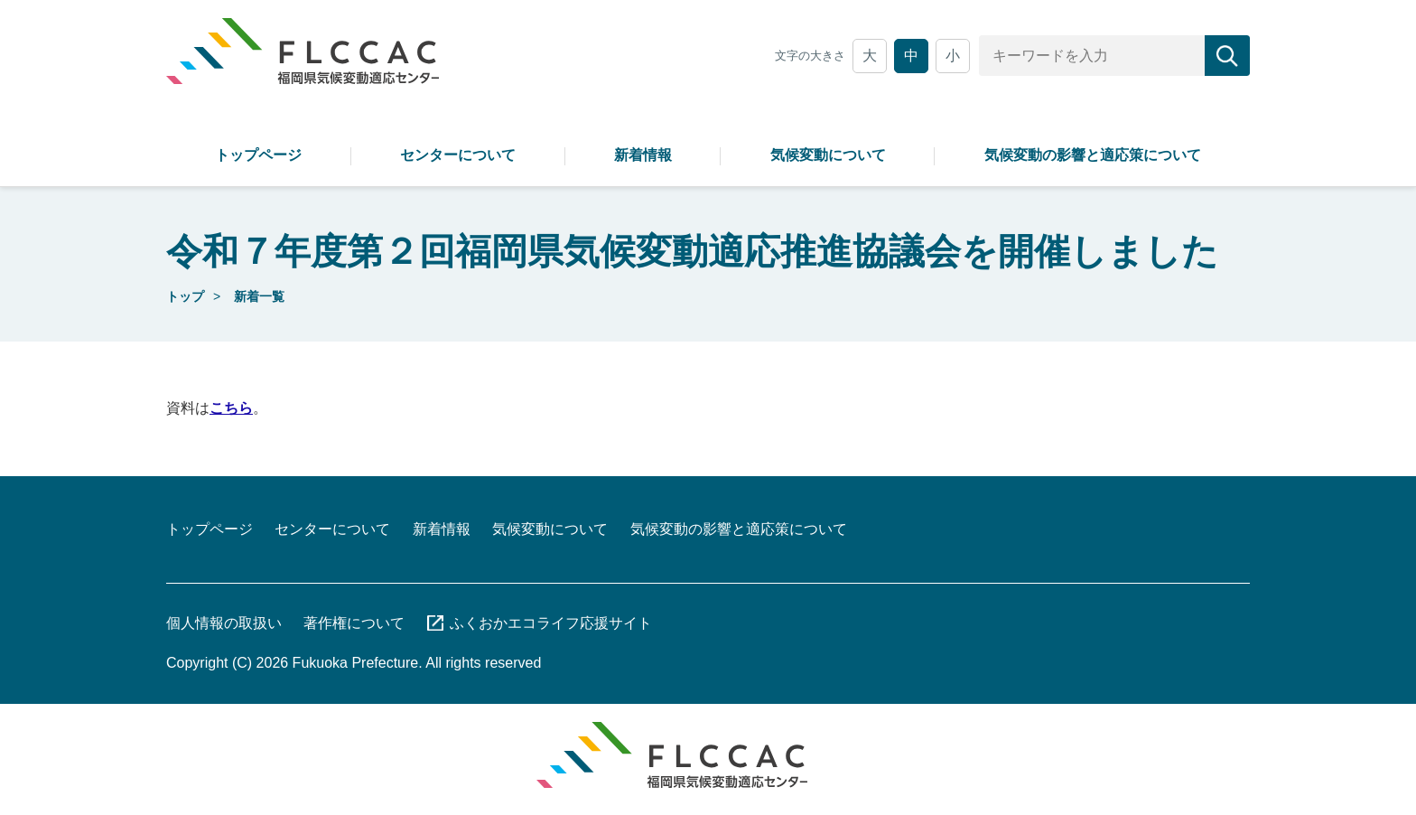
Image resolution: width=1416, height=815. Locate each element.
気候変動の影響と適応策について (1092, 155)
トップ (185, 296)
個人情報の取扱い (224, 623)
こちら (231, 408)
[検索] (1227, 55)
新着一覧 (259, 296)
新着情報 (643, 155)
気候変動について (828, 155)
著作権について (354, 623)
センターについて (458, 155)
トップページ (258, 155)
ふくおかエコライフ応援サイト (551, 623)
